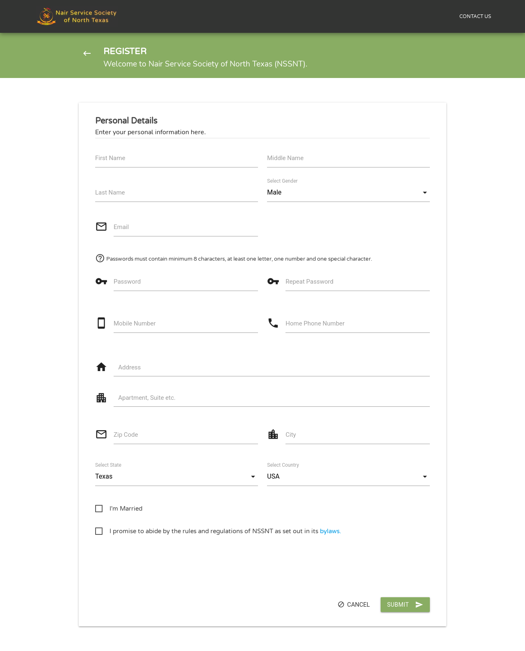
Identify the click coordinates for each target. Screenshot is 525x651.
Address (129, 367)
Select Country (283, 465)
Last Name (110, 192)
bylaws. (330, 531)
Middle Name (285, 158)
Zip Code (126, 434)
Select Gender (282, 181)
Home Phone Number (315, 323)
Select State (108, 465)
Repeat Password (309, 281)
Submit (405, 604)
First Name (110, 158)
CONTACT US (475, 16)
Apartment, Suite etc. (147, 397)
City (290, 434)
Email (121, 227)
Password (127, 281)
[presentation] (157, 565)
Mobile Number (135, 323)
